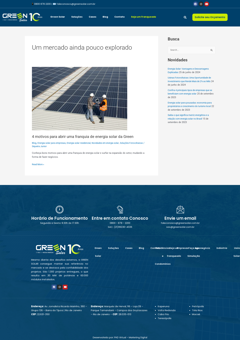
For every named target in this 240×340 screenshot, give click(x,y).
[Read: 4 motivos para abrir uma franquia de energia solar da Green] (79, 98)
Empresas (182, 248)
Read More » (38, 164)
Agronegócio (202, 248)
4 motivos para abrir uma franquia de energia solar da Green (86, 136)
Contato (119, 16)
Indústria (221, 248)
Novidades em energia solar (111, 143)
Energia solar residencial (82, 143)
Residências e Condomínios (163, 256)
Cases (92, 16)
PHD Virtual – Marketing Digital (130, 337)
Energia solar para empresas (53, 143)
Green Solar (57, 16)
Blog (105, 16)
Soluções (76, 16)
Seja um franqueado (143, 16)
